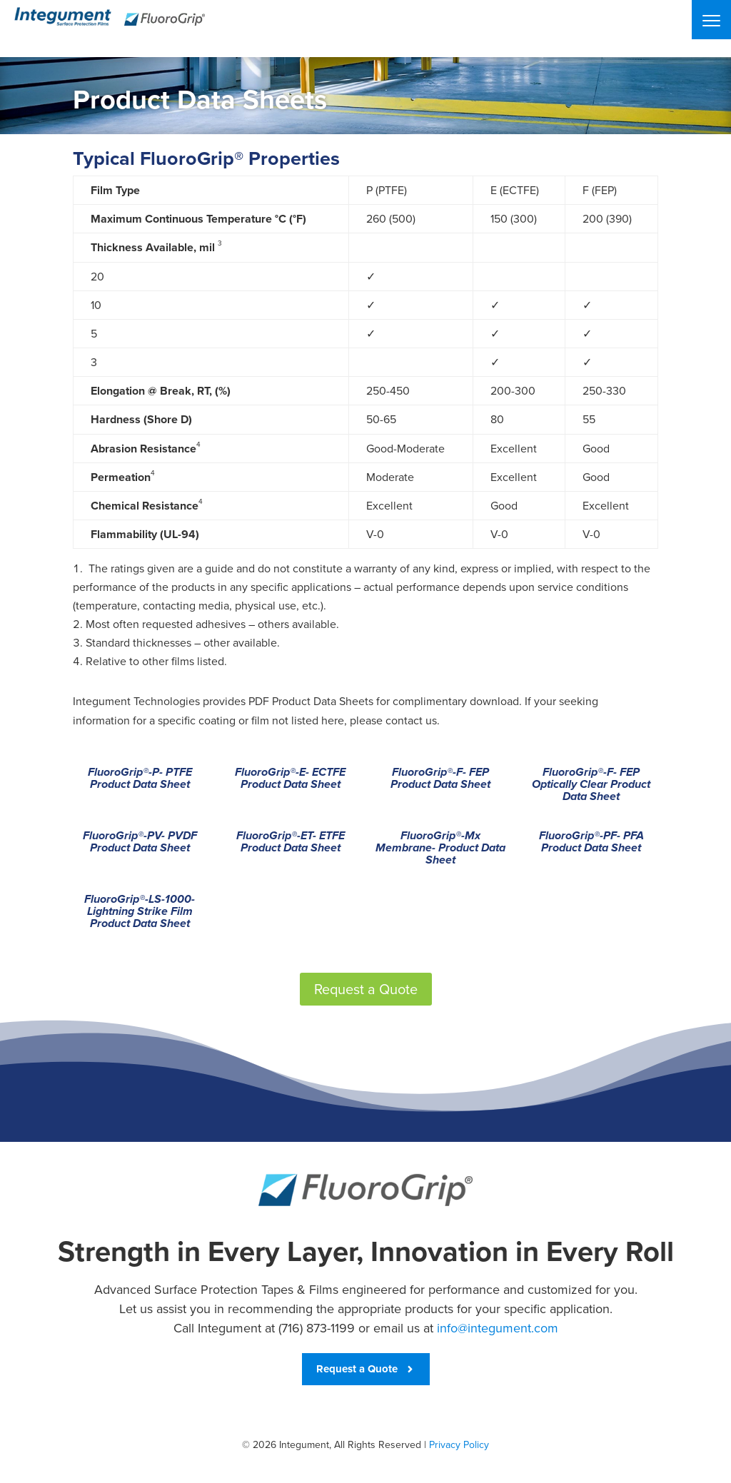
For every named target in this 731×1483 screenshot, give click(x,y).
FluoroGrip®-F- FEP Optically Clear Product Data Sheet (591, 785)
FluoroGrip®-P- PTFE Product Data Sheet (140, 779)
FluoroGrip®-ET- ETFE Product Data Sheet (290, 842)
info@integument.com (497, 1328)
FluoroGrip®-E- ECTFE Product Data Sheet (290, 779)
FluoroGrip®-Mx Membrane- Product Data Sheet (440, 848)
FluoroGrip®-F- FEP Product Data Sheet (440, 779)
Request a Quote (366, 989)
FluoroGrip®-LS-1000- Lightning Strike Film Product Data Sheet (139, 912)
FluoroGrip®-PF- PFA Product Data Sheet (591, 842)
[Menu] (711, 19)
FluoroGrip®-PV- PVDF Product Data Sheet (140, 842)
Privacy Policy (459, 1444)
